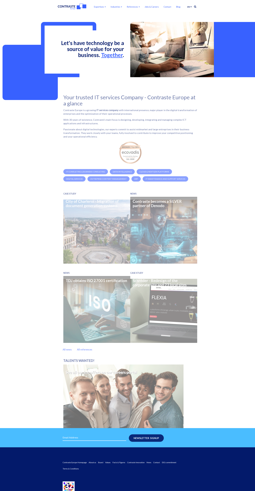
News (148, 462)
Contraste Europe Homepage (75, 462)
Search (195, 7)
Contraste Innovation (136, 462)
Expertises (99, 6)
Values (108, 462)
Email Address (70, 437)
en (188, 7)
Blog (178, 6)
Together (112, 55)
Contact (167, 6)
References (132, 6)
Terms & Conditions (71, 468)
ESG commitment (169, 462)
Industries (115, 6)
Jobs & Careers (152, 6)
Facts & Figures (118, 462)
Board (100, 462)
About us (92, 462)
